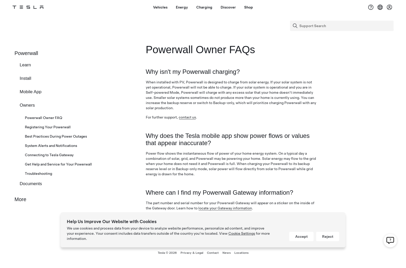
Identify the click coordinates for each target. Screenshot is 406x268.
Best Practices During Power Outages (56, 136)
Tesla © (167, 253)
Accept (301, 236)
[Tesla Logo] (28, 7)
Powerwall (26, 53)
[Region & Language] (380, 7)
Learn (25, 64)
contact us (187, 117)
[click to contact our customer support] (390, 241)
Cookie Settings (241, 233)
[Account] (389, 7)
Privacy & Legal (191, 253)
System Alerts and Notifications (51, 146)
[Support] (371, 7)
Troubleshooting (38, 173)
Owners (27, 105)
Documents (31, 183)
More (20, 199)
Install (25, 78)
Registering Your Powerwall (48, 127)
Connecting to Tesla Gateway (49, 155)
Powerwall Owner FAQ (43, 118)
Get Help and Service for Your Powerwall (58, 164)
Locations (241, 253)
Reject (327, 236)
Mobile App (30, 91)
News (226, 253)
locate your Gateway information (225, 208)
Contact (213, 253)
